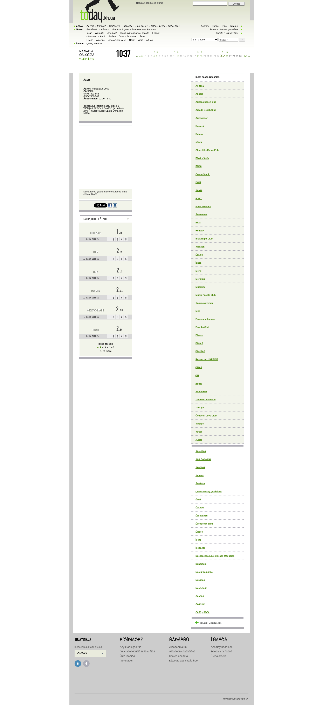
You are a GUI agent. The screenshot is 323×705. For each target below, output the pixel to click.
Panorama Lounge (205, 319)
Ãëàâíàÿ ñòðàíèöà (222, 646)
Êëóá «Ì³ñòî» (202, 158)
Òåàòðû (199, 596)
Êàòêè (90, 40)
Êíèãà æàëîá (218, 656)
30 (240, 56)
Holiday (199, 230)
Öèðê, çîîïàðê (202, 612)
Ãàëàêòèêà (201, 214)
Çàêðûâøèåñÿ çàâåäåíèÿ (208, 491)
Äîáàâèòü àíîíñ (178, 646)
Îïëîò (197, 311)
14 (184, 56)
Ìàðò (141, 56)
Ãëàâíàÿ (205, 26)
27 (230, 56)
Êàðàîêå (151, 29)
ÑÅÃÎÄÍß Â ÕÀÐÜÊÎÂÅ (86, 53)
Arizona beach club (205, 102)
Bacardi (199, 126)
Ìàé (245, 56)
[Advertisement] (161, 679)
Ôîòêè (215, 26)
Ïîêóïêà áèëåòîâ (178, 656)
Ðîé (197, 375)
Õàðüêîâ (82, 653)
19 (201, 56)
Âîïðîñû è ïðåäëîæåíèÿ (227, 33)
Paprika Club (202, 327)
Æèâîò (198, 440)
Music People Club (205, 295)
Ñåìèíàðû (200, 580)
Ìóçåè (198, 540)
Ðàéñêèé (200, 351)
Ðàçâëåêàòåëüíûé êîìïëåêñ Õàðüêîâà (214, 556)
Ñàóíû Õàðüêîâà (204, 572)
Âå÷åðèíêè (142, 26)
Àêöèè (162, 26)
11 (174, 56)
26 (227, 56)
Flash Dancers (203, 206)
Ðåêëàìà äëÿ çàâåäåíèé (183, 660)
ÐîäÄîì (198, 367)
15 (188, 56)
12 (178, 56)
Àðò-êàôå (200, 451)
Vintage (199, 423)
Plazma (199, 335)
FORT (198, 198)
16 (191, 56)
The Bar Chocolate (205, 399)
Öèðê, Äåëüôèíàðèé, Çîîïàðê (134, 33)
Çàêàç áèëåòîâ (94, 43)
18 (198, 56)
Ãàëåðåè (200, 483)
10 (171, 56)
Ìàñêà (198, 263)
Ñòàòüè (234, 26)
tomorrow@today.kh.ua (235, 699)
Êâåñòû (199, 507)
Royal (198, 383)
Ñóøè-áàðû (201, 588)
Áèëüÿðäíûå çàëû (117, 40)
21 (208, 56)
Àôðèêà (199, 86)
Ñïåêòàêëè (115, 26)
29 (237, 56)
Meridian (200, 279)
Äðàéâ (198, 190)
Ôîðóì (224, 26)
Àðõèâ (149, 40)
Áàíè (140, 40)
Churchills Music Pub (207, 150)
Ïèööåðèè (200, 548)
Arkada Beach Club (205, 110)
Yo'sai (198, 431)
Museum (200, 287)
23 (215, 56)
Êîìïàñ (198, 166)
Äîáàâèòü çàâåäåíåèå (182, 651)
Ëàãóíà (199, 254)
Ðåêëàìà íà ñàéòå (221, 651)
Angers (199, 94)
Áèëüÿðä (200, 467)
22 (211, 56)
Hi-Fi (197, 222)
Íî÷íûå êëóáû (138, 29)
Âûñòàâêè (129, 26)
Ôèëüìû (90, 26)
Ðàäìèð (199, 343)
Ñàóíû (132, 40)
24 (218, 56)
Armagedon (201, 118)
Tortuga (199, 407)
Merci (198, 271)
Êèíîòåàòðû (201, 515)
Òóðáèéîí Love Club (206, 415)
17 (194, 56)
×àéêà (198, 142)
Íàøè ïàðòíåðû (128, 656)
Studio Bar (201, 391)
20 (205, 56)
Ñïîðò (153, 26)
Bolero (199, 134)
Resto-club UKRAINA (206, 359)
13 (181, 56)
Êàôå (198, 499)
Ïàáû (121, 36)
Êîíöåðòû (101, 26)
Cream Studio (202, 174)
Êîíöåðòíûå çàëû (204, 523)
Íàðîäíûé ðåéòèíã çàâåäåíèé (224, 29)
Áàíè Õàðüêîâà (203, 459)
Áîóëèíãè (100, 40)
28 (234, 56)
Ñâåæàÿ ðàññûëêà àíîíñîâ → (151, 3)
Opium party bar (204, 303)
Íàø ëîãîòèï (126, 660)
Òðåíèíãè (200, 604)
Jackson (200, 246)
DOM (198, 182)
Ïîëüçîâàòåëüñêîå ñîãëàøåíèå (137, 651)
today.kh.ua (83, 639)
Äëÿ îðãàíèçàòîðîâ (131, 646)
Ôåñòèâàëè (174, 26)
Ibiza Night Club (204, 238)
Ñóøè (142, 36)
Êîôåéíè (199, 532)
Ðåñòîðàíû (200, 564)
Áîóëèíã (199, 475)
